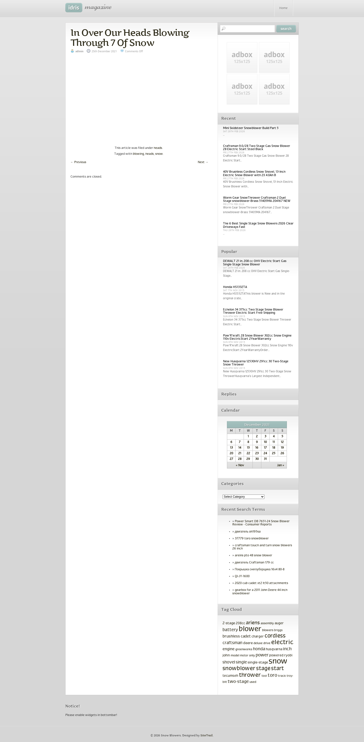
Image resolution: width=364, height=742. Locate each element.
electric (282, 642)
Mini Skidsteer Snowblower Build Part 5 (251, 128)
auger (279, 623)
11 (273, 442)
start (277, 668)
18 (273, 447)
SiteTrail (206, 735)
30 (257, 459)
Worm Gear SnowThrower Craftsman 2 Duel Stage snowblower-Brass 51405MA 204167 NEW (256, 199)
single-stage (258, 662)
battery (230, 630)
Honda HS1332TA (235, 287)
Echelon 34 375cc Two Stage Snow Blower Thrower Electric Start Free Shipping (253, 311)
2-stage (229, 623)
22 (248, 453)
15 (248, 447)
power (262, 655)
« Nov (240, 465)
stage (263, 668)
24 (265, 453)
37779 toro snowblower (252, 538)
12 (282, 442)
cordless (275, 636)
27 (231, 459)
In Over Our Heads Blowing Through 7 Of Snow (129, 37)
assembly (267, 623)
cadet (246, 636)
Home (283, 8)
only (252, 655)
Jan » (280, 465)
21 (239, 453)
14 (239, 447)
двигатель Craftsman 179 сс (254, 562)
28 (239, 459)
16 (256, 447)
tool (264, 676)
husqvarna (274, 649)
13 (231, 447)
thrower (250, 675)
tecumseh (230, 675)
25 (273, 453)
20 (231, 453)
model (235, 655)
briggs (278, 630)
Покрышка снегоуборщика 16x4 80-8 (260, 569)
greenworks (243, 649)
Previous (78, 162)
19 (282, 447)
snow (159, 154)
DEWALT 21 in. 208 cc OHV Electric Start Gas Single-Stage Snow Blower (254, 263)
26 (282, 453)
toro (272, 675)
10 (265, 442)
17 (265, 447)
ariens (253, 623)
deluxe (258, 643)
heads (158, 148)
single (241, 662)
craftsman (232, 643)
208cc (240, 623)
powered (276, 655)
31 (265, 459)
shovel (229, 662)
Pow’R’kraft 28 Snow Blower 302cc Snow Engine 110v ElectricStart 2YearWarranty (257, 337)
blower (250, 629)
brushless (231, 636)
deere (248, 643)
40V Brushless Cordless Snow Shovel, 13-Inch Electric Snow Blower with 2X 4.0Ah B (254, 173)
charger (258, 636)
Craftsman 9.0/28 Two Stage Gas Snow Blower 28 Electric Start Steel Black (256, 148)
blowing (138, 154)
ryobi (288, 655)
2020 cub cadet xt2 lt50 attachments (261, 583)
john (226, 655)
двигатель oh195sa (248, 531)
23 (257, 453)
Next (203, 162)
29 (248, 459)
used (253, 682)
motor (244, 655)
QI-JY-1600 (242, 576)
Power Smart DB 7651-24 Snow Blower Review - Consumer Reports (261, 523)
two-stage (238, 682)
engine (229, 649)
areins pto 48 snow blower (253, 555)
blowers (267, 630)
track (282, 676)
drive (266, 643)
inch (287, 649)
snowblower (239, 668)
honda (259, 649)
